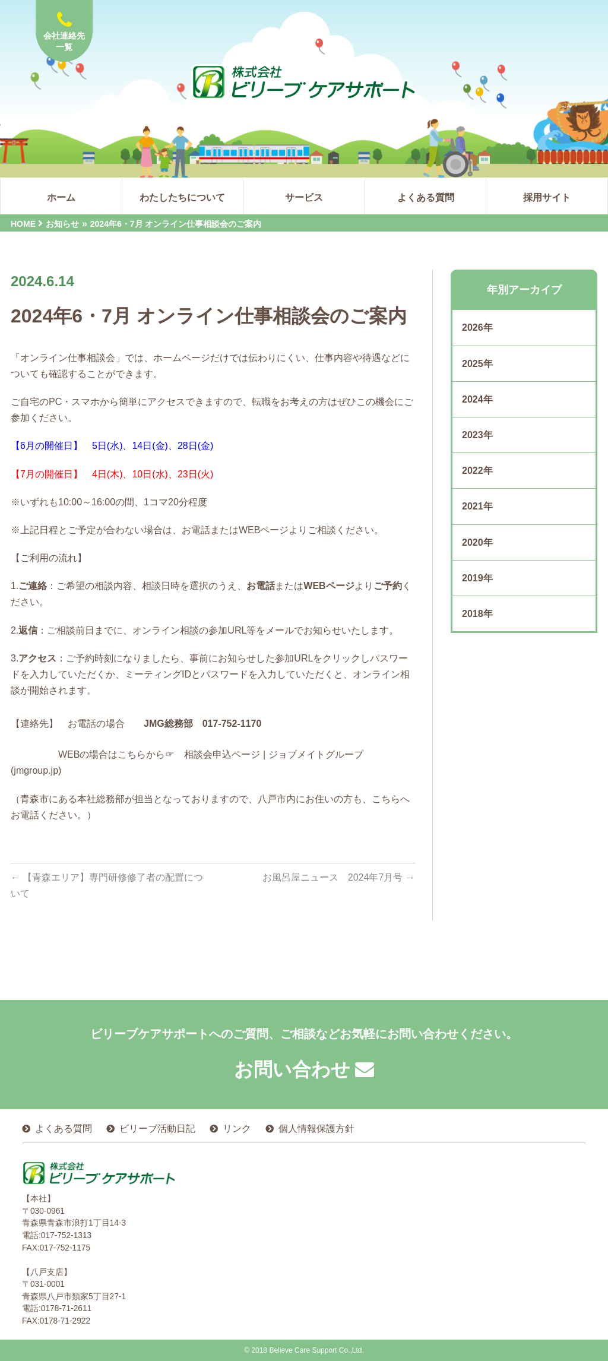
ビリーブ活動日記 (157, 1128)
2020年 (477, 542)
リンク (237, 1128)
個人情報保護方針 (316, 1128)
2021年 (477, 506)
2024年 (477, 399)
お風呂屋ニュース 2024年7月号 (338, 877)
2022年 (477, 471)
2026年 (477, 327)
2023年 (477, 435)
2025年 (477, 364)
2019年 (477, 578)
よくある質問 (63, 1128)
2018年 (477, 614)
